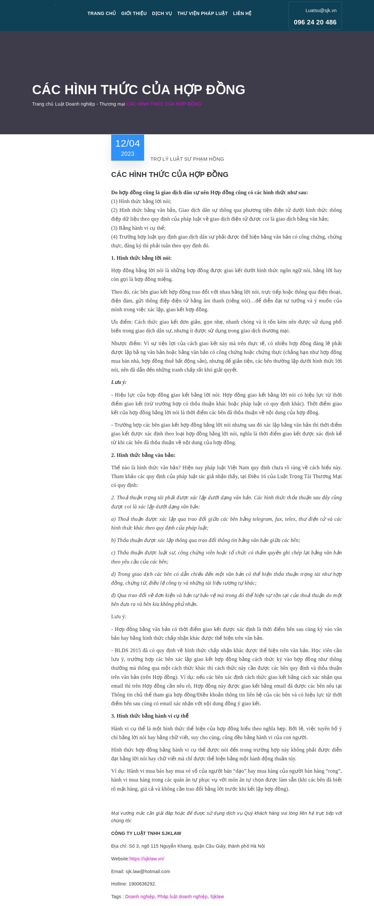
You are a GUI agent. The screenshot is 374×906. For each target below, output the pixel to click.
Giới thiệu (134, 13)
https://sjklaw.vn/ (146, 858)
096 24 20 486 (315, 22)
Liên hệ (242, 13)
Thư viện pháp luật (202, 13)
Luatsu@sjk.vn (321, 10)
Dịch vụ (162, 13)
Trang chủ (101, 13)
